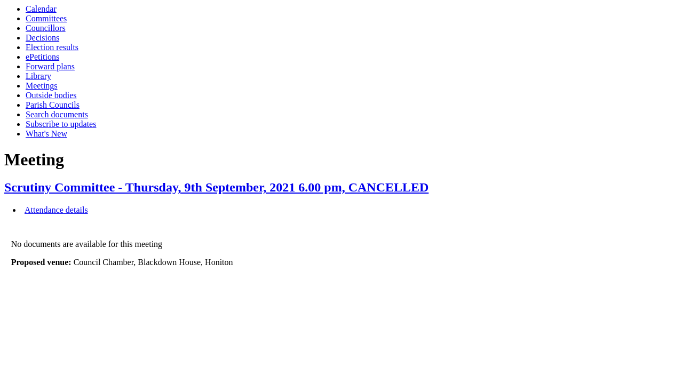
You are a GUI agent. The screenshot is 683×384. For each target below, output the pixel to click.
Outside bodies (51, 95)
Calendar (41, 8)
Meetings (42, 85)
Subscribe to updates (61, 124)
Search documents (57, 114)
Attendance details (56, 209)
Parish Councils (53, 104)
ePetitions (42, 56)
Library (38, 76)
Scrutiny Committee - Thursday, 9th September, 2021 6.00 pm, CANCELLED (216, 187)
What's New (46, 133)
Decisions (42, 37)
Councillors (46, 28)
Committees (46, 18)
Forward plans (50, 66)
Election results (52, 47)
